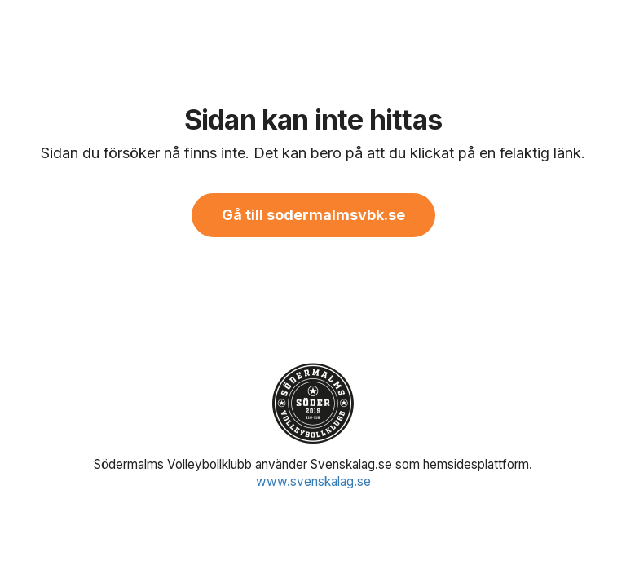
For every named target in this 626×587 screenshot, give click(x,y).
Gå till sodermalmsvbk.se (313, 214)
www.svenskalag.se (313, 481)
